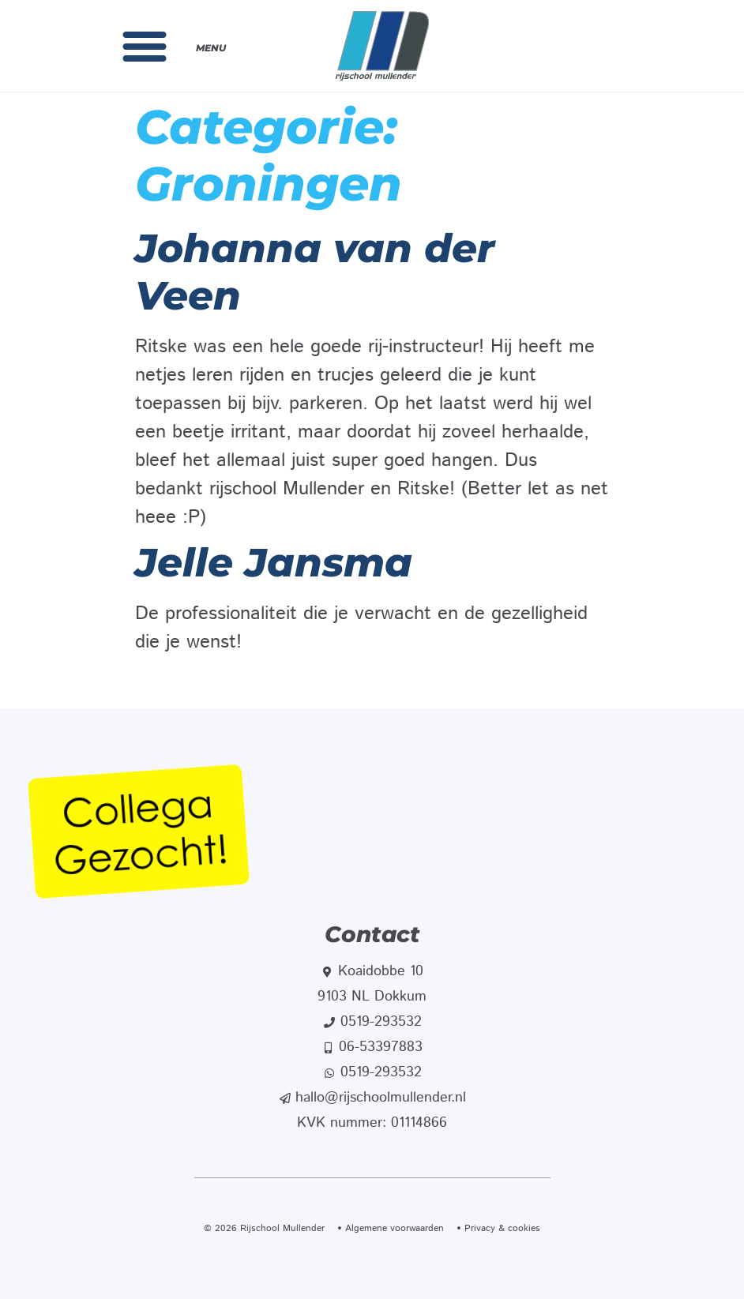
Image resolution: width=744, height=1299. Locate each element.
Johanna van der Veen (314, 272)
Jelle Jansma (273, 563)
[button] (144, 45)
